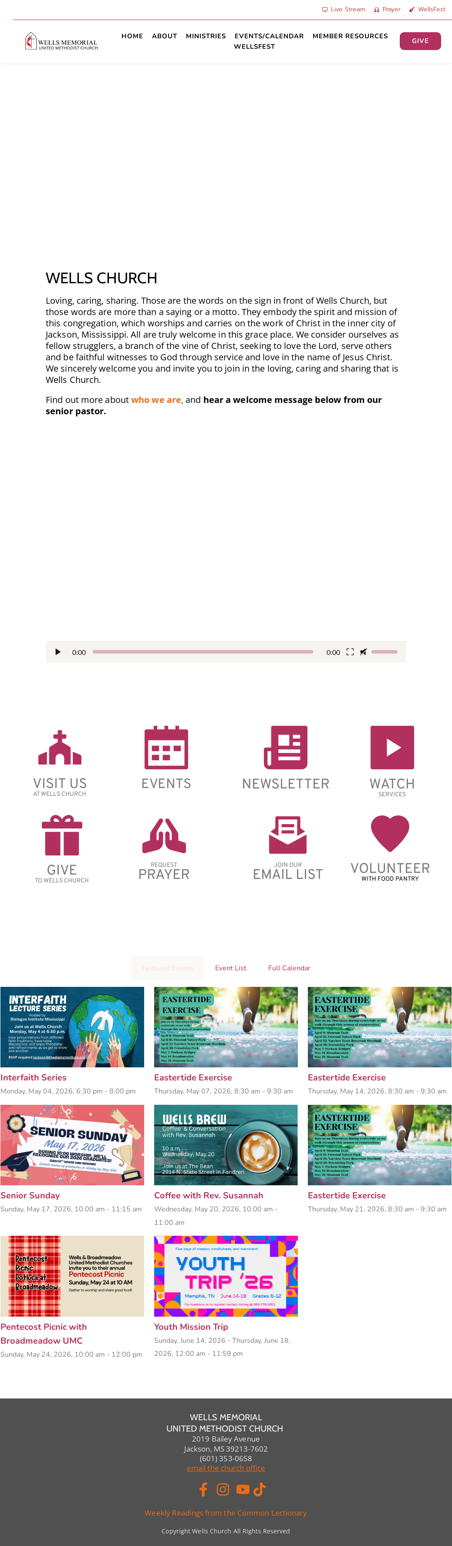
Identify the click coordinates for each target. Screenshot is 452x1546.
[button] (226, 551)
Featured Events (167, 968)
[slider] (203, 652)
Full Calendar (289, 968)
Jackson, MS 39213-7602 (226, 1449)
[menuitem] (132, 36)
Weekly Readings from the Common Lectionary (226, 1513)
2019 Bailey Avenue (226, 1439)
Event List (230, 968)
